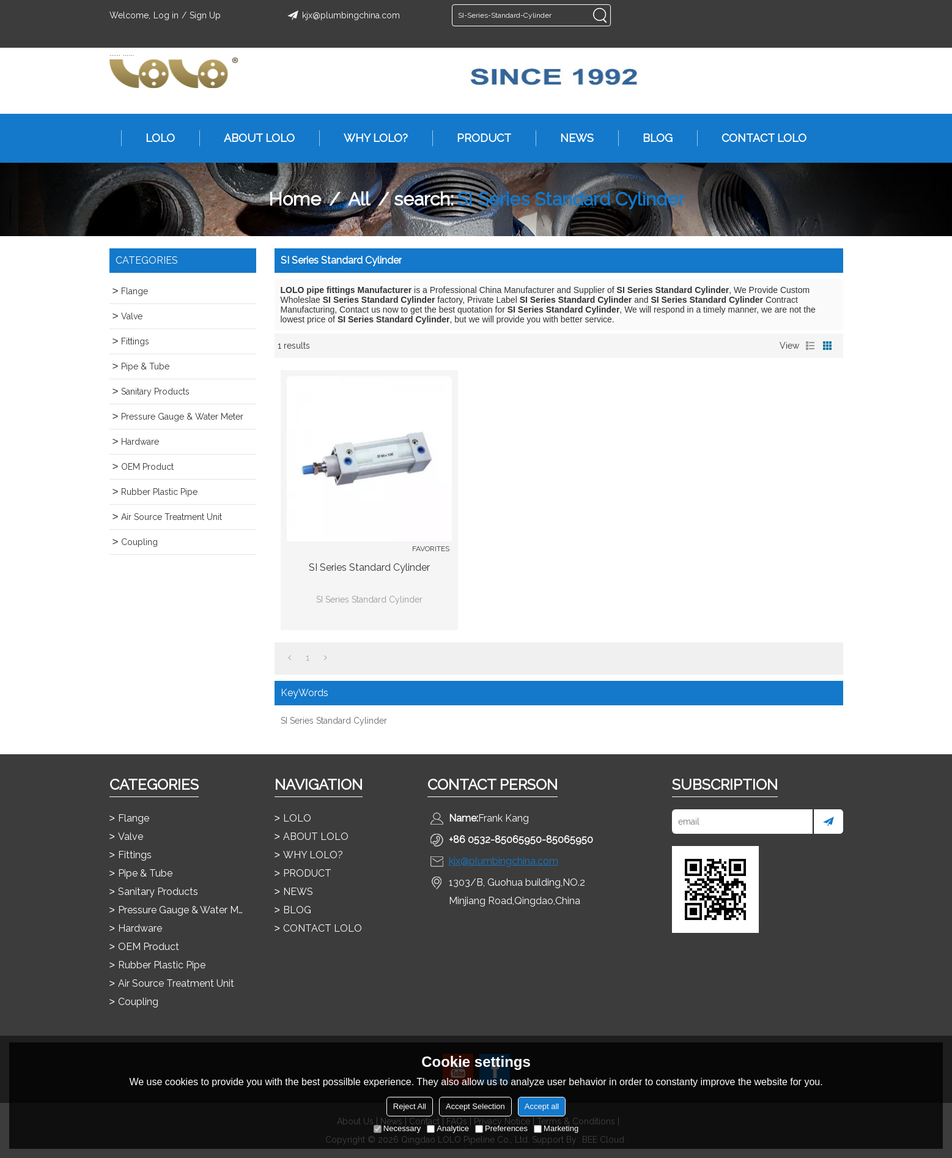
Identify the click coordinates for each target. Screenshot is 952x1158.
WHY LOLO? (369, 138)
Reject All (409, 1106)
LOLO (154, 138)
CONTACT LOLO (757, 138)
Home (294, 199)
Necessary (397, 1128)
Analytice (448, 1128)
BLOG (651, 138)
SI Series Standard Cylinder (369, 567)
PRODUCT (478, 138)
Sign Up (205, 15)
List (810, 346)
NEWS (571, 138)
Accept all (542, 1106)
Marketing (556, 1128)
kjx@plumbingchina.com (342, 15)
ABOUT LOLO (253, 138)
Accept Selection (475, 1106)
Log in (166, 15)
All (359, 199)
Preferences (501, 1128)
